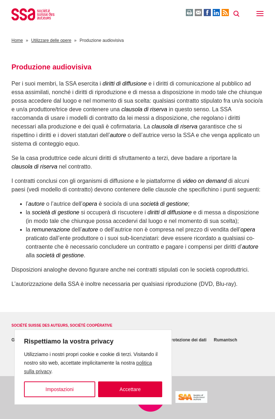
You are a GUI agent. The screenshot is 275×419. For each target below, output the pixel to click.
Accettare (130, 389)
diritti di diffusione (124, 84)
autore (118, 135)
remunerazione (51, 229)
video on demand (205, 181)
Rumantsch (225, 339)
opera (89, 204)
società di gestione (164, 204)
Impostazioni (59, 389)
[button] (260, 14)
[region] (93, 367)
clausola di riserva (144, 109)
